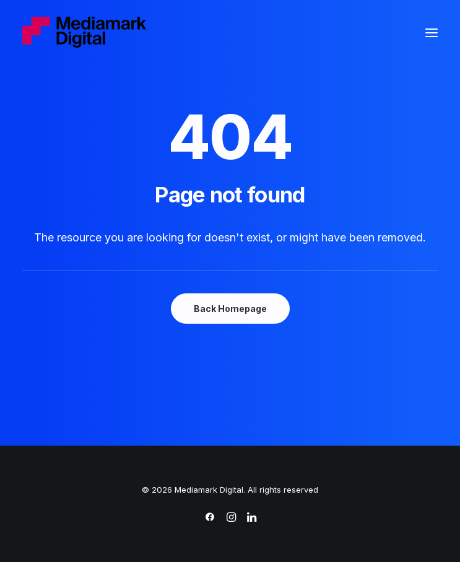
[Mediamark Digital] (84, 33)
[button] (431, 33)
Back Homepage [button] (230, 308)
